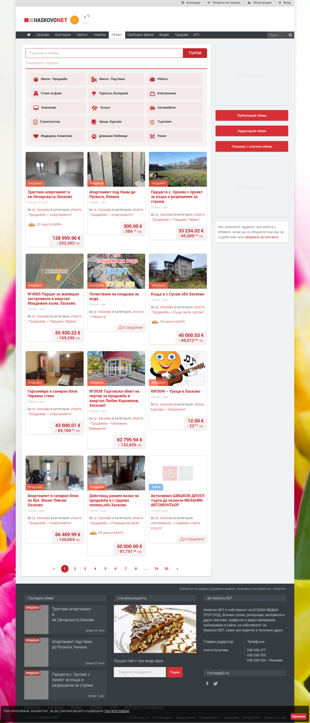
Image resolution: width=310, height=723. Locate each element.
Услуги (101, 107)
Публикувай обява (251, 115)
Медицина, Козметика (52, 135)
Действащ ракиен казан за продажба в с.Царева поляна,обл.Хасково (114, 500)
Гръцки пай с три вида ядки (138, 660)
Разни (158, 135)
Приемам (298, 716)
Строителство (46, 121)
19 (156, 568)
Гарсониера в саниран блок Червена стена (53, 392)
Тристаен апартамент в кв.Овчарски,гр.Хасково (50, 193)
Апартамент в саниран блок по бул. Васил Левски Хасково (53, 500)
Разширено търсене (42, 62)
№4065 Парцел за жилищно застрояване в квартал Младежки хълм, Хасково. (54, 298)
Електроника (163, 93)
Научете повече (117, 710)
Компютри (44, 107)
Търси (195, 52)
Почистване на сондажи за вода (114, 295)
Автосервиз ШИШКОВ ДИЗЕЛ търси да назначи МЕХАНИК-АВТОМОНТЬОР (178, 500)
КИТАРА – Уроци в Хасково (175, 390)
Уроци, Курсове (107, 121)
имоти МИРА (52, 223)
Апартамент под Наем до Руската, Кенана (112, 193)
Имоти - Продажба (50, 79)
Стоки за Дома (47, 93)
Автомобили (163, 107)
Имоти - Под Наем (108, 79)
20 (166, 568)
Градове (181, 34)
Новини (100, 34)
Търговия (160, 121)
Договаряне (130, 327)
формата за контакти (262, 236)
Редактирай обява (252, 130)
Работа (159, 79)
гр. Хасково (41, 209)
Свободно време (140, 34)
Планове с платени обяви (252, 146)
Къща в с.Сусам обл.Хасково (177, 293)
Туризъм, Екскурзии (110, 93)
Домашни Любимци (109, 135)
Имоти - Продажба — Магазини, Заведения (116, 422)
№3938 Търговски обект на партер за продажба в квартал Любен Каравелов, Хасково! (114, 397)
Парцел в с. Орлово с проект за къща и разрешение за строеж (177, 196)
